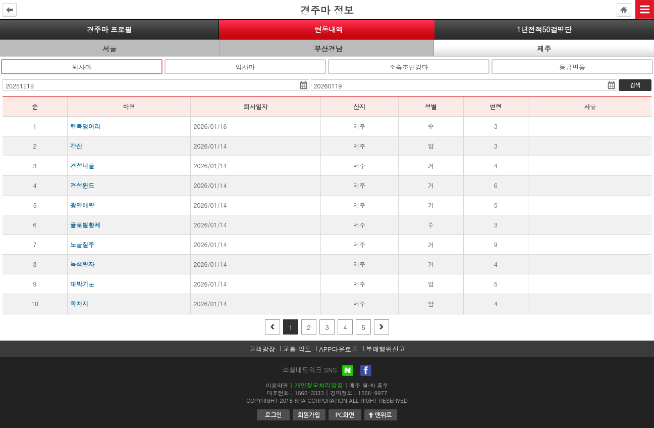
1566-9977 (373, 393)
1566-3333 (309, 393)
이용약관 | (279, 385)
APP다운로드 (338, 349)
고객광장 (262, 349)
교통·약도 (297, 349)
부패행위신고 (385, 349)
